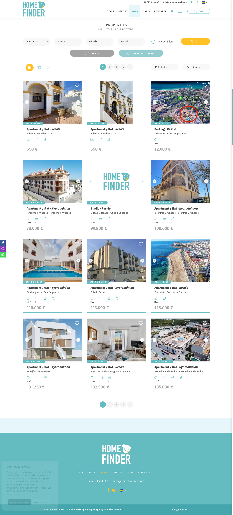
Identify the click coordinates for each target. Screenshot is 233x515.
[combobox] (36, 42)
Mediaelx (184, 509)
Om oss (122, 11)
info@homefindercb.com (175, 2)
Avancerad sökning (141, 53)
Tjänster (117, 472)
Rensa (92, 53)
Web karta (120, 509)
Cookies (109, 509)
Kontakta (160, 11)
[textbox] (39, 41)
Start (110, 11)
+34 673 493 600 (151, 2)
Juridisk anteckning (75, 509)
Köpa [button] (135, 11)
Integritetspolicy (95, 509)
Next (79, 102)
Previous (26, 102)
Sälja (146, 11)
